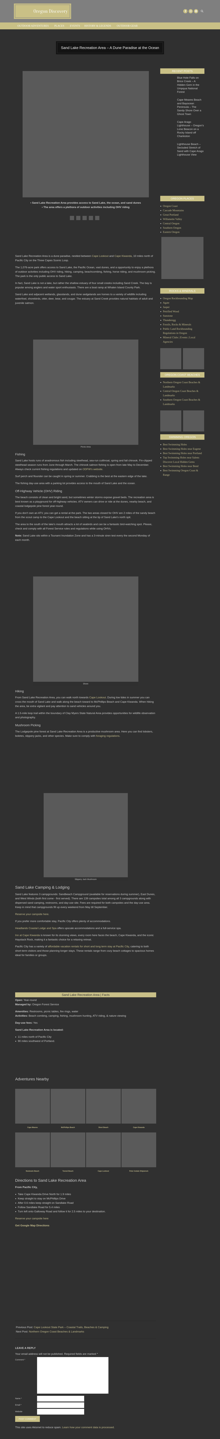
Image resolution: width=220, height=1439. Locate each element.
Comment (20, 1360)
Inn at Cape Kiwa (25, 935)
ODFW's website (92, 469)
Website (18, 1411)
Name (18, 1398)
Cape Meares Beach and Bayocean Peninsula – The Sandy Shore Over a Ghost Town (189, 106)
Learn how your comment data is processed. (88, 1427)
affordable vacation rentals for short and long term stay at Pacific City (88, 946)
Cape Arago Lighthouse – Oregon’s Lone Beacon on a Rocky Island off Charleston (190, 129)
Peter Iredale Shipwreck (138, 1171)
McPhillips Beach (68, 1127)
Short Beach (103, 1127)
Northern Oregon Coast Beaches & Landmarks (56, 1331)
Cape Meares (32, 1127)
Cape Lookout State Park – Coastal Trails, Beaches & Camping (71, 1327)
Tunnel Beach (67, 1171)
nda (37, 935)
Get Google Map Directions (32, 1225)
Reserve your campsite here (32, 914)
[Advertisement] (85, 238)
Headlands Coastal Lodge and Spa (36, 928)
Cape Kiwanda (123, 255)
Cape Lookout (100, 255)
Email (18, 1405)
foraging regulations (108, 735)
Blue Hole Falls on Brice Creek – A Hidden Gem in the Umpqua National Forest (188, 84)
